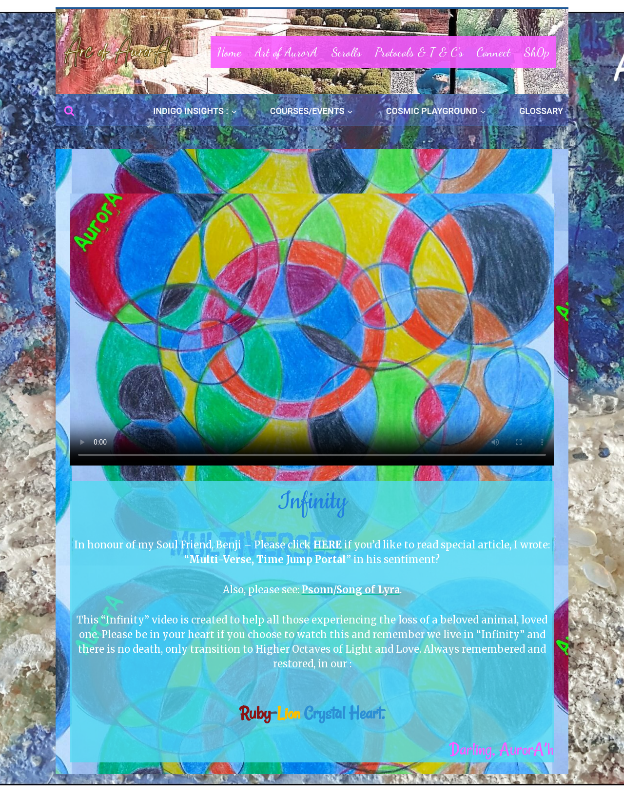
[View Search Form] (69, 111)
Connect (493, 52)
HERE (327, 545)
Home (229, 52)
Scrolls (346, 52)
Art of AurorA (286, 52)
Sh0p (536, 52)
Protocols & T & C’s (419, 52)
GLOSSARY (541, 111)
